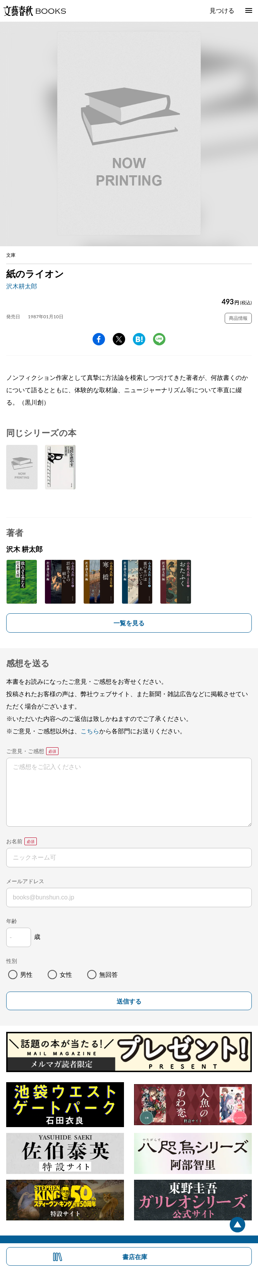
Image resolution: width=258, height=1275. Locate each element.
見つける (222, 10)
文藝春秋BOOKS (34, 11)
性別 (11, 961)
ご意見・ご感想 (25, 751)
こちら (90, 730)
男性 (26, 974)
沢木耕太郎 (21, 286)
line (159, 339)
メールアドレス (25, 881)
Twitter (119, 339)
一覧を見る (129, 622)
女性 (66, 974)
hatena (139, 339)
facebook (99, 339)
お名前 (14, 841)
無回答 (108, 974)
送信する (129, 1001)
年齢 (11, 921)
